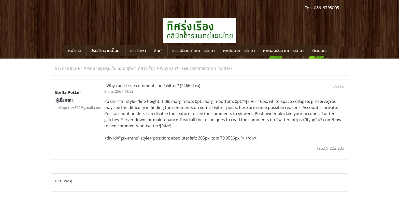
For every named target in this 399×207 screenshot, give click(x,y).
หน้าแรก (75, 51)
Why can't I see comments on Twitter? (196, 68)
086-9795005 (326, 8)
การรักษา (138, 51)
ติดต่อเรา (320, 51)
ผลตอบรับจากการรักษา (283, 51)
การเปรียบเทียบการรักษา (193, 51)
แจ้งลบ (338, 86)
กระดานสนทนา (69, 68)
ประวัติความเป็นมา (106, 51)
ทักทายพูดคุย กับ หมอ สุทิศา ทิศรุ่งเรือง (121, 68)
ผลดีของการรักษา (239, 51)
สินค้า (159, 51)
